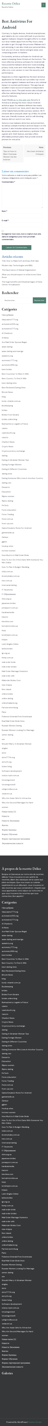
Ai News (5, 338)
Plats (4, 712)
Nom (4, 211)
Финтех (5, 825)
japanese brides (9, 603)
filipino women (8, 496)
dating (4, 455)
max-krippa (7, 685)
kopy (4, 630)
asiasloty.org (7, 356)
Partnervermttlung (10, 707)
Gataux (5, 537)
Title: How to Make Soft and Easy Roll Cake (20, 261)
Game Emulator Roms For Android (16, 528)
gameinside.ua (8, 532)
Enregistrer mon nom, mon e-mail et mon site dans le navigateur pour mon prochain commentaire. (21, 237)
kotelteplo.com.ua (9, 635)
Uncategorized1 (8, 784)
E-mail (5, 220)
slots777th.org (8, 757)
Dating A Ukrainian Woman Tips (15, 460)
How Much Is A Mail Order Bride (15, 555)
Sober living (7, 766)
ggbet (4, 541)
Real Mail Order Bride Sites (13, 721)
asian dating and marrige (12, 351)
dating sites (7, 473)
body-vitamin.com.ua (11, 401)
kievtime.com (7, 621)
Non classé (6, 689)
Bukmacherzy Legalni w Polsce (15, 424)
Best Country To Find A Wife (14, 378)
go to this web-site (22, 100)
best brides (7, 369)
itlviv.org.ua (6, 599)
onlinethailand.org (9, 703)
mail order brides (9, 666)
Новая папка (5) (9, 811)
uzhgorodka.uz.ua (9, 789)
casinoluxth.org (8, 433)
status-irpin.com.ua (10, 775)
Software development (12, 771)
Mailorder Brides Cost (11, 680)
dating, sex (6, 483)
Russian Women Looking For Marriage (18, 730)
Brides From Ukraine (10, 415)
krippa (4, 639)
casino (5, 428)
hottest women (8, 550)
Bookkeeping (7, 405)
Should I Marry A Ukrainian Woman (16, 744)
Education (6, 492)
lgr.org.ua (6, 653)
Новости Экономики (10, 821)
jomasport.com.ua (10, 608)
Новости (5, 816)
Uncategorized (8, 780)
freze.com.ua (7, 519)
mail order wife (8, 676)
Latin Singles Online (10, 644)
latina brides (7, 648)
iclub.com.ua (7, 571)
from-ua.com (7, 523)
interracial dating (9, 585)
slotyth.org (6, 762)
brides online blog (9, 419)
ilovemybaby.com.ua (10, 576)
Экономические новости (12, 843)
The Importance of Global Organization (19, 270)
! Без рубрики (7, 315)
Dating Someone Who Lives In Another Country (22, 478)
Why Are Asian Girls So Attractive (16, 798)
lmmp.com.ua (7, 657)
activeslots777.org (10, 328)
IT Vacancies (7, 589)
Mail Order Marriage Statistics (15, 671)
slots (4, 753)
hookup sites (7, 546)
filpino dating (7, 501)
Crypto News (7, 446)
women (5, 807)
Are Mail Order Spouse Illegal (14, 342)
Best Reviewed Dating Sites (13, 387)
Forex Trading (8, 514)
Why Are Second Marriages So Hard (17, 802)
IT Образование (9, 594)
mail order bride (9, 662)
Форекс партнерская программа (16, 839)
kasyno (5, 617)
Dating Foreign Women (12, 464)
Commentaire (8, 182)
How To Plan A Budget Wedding (15, 567)
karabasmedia (8, 612)
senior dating (7, 734)
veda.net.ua (7, 793)
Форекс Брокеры (9, 830)
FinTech (5, 505)
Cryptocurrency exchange (13, 451)
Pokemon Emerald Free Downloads (17, 716)
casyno (5, 437)
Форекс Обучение (9, 834)
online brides (7, 694)
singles (5, 748)
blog (4, 396)
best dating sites (9, 383)
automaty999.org (9, 365)
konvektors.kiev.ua (10, 626)
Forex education (9, 510)
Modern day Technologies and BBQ (17, 265)
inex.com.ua (7, 580)
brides (4, 410)
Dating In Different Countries (14, 469)
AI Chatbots (7, 333)
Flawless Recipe (35, 1422)
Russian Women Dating (12, 725)
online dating (7, 698)
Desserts (6, 487)
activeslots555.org (10, 324)
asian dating (7, 346)
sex (3, 739)
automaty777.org (9, 360)
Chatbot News (8, 442)
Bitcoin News (7, 392)
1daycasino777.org (10, 319)
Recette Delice (11, 3)
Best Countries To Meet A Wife (15, 374)
